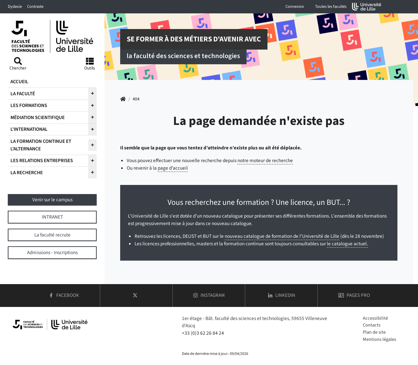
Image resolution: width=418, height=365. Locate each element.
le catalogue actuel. (347, 243)
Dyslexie (15, 6)
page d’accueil (173, 168)
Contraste (35, 6)
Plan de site (374, 332)
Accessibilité (375, 318)
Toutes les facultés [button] (330, 6)
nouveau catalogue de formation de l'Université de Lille (282, 236)
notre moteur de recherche (265, 160)
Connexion (294, 6)
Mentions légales (379, 339)
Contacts (371, 325)
